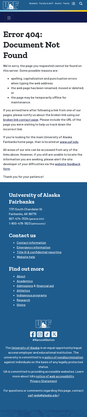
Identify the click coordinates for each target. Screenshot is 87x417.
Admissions (25, 286)
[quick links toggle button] (74, 3)
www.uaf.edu (69, 142)
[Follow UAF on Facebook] (33, 334)
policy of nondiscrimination (63, 357)
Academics (25, 281)
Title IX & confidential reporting (39, 252)
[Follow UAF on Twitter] (54, 334)
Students (33, 3)
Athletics (23, 290)
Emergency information (33, 247)
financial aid (45, 286)
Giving (21, 305)
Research (23, 300)
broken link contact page (20, 119)
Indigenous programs (32, 295)
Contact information (31, 242)
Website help (26, 257)
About (21, 276)
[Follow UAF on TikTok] (47, 334)
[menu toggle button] (9, 18)
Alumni (58, 3)
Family (66, 3)
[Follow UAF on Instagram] (39, 334)
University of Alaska (25, 347)
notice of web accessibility (55, 376)
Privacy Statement (43, 381)
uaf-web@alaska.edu (43, 395)
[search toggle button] (81, 3)
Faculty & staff (46, 3)
